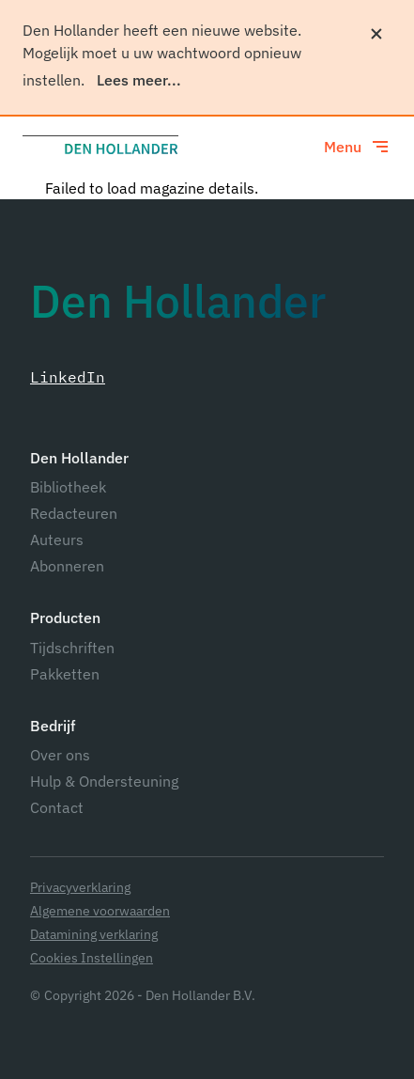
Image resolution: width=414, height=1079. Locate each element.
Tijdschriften (72, 647)
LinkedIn (67, 376)
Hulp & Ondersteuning (104, 781)
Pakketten (65, 674)
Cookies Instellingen (91, 958)
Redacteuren (73, 513)
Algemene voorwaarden (100, 911)
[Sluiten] (376, 34)
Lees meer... (139, 79)
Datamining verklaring (94, 935)
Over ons (60, 754)
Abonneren (67, 565)
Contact (57, 807)
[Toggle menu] (357, 146)
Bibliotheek (68, 486)
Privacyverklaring (80, 888)
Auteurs (57, 539)
